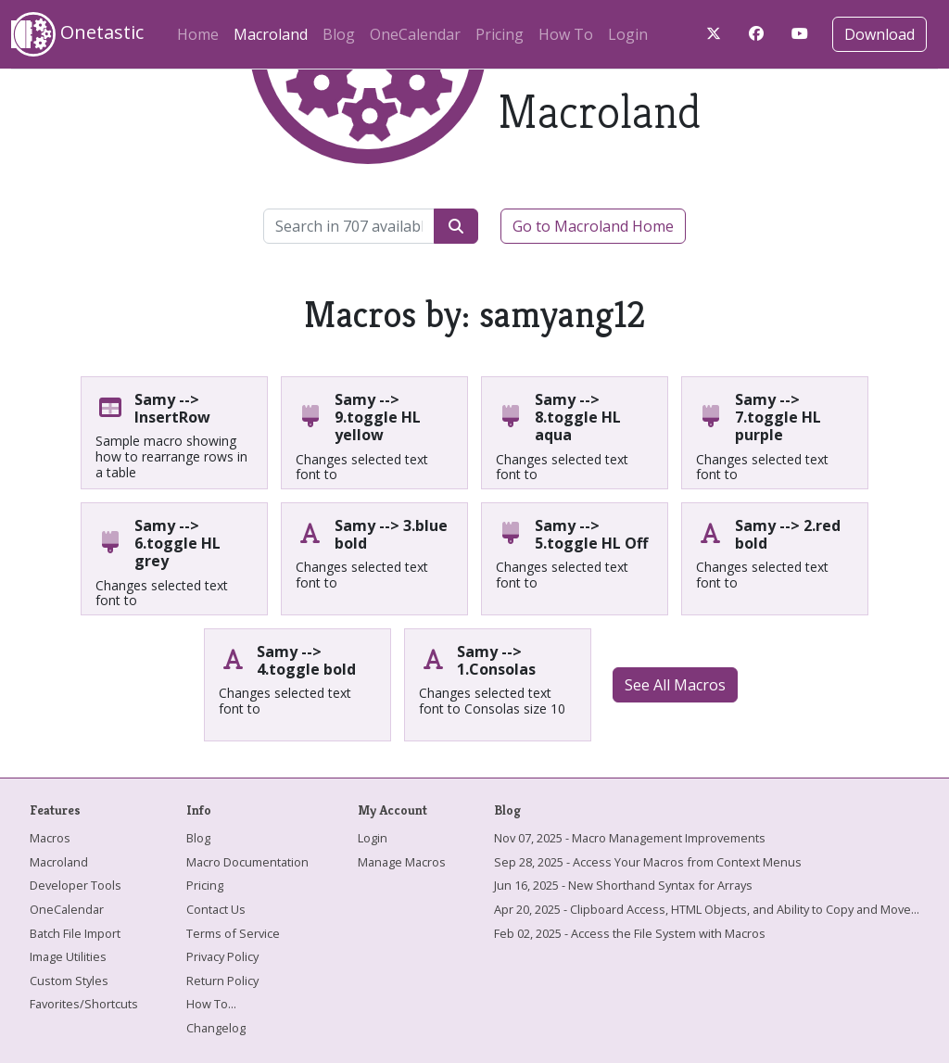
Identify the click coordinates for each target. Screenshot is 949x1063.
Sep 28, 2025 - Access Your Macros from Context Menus (648, 862)
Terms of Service (233, 933)
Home (198, 34)
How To (565, 34)
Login (628, 34)
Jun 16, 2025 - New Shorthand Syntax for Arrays (623, 885)
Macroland (274, 31)
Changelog (216, 1027)
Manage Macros (402, 862)
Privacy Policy (222, 956)
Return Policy (222, 980)
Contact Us (216, 909)
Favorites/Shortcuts (84, 1003)
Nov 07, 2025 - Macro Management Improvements (630, 837)
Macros (50, 837)
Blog (339, 34)
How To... (211, 1003)
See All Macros (675, 685)
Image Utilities (68, 956)
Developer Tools (75, 885)
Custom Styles (69, 980)
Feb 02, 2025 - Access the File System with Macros (630, 933)
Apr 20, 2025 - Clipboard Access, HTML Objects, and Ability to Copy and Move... (706, 909)
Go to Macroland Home (593, 226)
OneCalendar (415, 34)
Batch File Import (75, 933)
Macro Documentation (247, 862)
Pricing (499, 34)
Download (879, 34)
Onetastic (77, 34)
